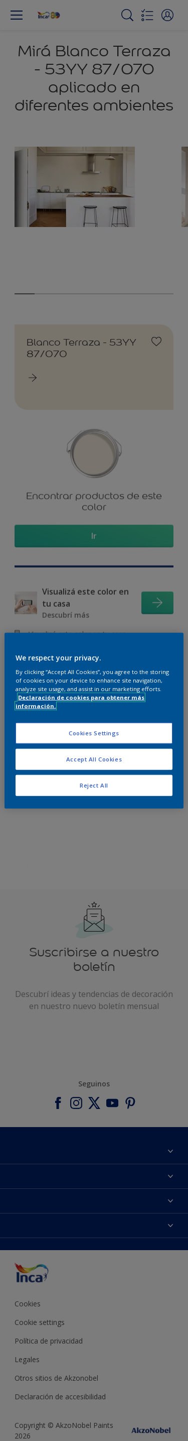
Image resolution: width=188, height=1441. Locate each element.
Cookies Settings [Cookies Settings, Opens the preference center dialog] (94, 733)
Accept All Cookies (94, 759)
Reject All (94, 785)
